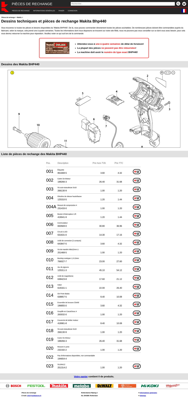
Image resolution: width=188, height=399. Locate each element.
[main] (94, 198)
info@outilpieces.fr (34, 395)
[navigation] (90, 10)
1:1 (167, 72)
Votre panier (81, 376)
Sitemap (143, 395)
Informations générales (148, 393)
